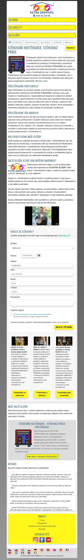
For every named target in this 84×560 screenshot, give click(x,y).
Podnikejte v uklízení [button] (41, 394)
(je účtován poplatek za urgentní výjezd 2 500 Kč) (31, 317)
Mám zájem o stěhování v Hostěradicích (42, 456)
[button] (42, 20)
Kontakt (42, 529)
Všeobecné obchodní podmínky (42, 526)
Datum (13, 256)
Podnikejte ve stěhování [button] (20, 394)
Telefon (14, 287)
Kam (13, 270)
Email (13, 279)
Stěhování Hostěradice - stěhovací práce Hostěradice (42, 425)
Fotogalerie (42, 523)
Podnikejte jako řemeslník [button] (64, 394)
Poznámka (15, 297)
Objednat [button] (70, 48)
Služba (13, 243)
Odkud (13, 261)
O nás (41, 520)
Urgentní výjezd (17, 310)
